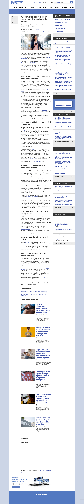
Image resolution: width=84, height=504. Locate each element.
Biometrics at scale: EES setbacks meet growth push (63, 42)
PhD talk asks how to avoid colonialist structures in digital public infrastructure (63, 168)
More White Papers (59, 207)
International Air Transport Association (29, 294)
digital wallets (29, 293)
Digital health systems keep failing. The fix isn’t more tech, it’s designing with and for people (63, 137)
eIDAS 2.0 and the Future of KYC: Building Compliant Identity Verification (64, 225)
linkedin (46, 2)
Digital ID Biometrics (59, 176)
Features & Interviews (33, 8)
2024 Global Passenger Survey (37, 62)
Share (15, 16)
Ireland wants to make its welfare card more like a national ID (64, 60)
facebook (50, 2)
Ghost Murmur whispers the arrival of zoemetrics (63, 90)
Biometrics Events (64, 8)
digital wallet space (42, 179)
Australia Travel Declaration (44, 141)
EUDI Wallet (37, 216)
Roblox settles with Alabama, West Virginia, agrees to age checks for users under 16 (43, 399)
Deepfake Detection (59, 25)
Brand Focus (44, 8)
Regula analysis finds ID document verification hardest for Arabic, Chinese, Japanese (43, 354)
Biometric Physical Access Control (62, 19)
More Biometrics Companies (61, 111)
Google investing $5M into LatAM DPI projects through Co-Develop (63, 86)
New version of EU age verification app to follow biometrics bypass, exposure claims (63, 51)
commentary (23, 66)
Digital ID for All (21, 8)
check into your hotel (25, 229)
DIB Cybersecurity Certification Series (64, 240)
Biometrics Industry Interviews (62, 141)
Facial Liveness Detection (60, 31)
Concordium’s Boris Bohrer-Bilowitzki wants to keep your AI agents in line (63, 127)
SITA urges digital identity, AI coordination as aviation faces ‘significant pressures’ (62, 73)
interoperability (42, 294)
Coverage (23, 185)
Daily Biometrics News (60, 93)
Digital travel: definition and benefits (63, 204)
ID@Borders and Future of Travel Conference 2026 (64, 219)
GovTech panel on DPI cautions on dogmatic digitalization (62, 173)
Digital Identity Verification (61, 22)
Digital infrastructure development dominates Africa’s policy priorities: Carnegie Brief (63, 162)
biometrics (44, 110)
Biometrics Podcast (71, 8)
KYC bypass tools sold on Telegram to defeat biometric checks (63, 78)
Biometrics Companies (50, 8)
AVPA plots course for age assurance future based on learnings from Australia (43, 332)
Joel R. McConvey (35, 29)
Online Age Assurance (60, 28)
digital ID (31, 291)
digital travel (37, 291)
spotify (52, 2)
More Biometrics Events (60, 243)
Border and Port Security (38, 31)
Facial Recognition (46, 31)
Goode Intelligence (45, 293)
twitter (48, 2)
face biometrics (37, 293)
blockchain (27, 242)
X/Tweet (15, 18)
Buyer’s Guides (27, 8)
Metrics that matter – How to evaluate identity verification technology (63, 201)
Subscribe (40, 2)
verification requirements (32, 196)
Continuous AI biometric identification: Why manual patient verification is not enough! (63, 118)
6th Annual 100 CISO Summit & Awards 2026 (64, 231)
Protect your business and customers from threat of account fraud (63, 187)
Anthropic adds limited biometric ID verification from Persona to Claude (63, 64)
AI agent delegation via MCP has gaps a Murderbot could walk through (63, 82)
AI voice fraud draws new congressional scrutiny (60, 68)
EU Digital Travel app (31, 158)
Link (14, 20)
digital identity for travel (37, 149)
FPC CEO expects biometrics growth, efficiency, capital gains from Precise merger (63, 132)
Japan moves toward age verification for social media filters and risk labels (43, 309)
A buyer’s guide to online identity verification (62, 191)
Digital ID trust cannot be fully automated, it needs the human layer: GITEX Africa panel (63, 157)
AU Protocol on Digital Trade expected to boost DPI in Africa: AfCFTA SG (63, 152)
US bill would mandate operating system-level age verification (62, 56)
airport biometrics (24, 291)
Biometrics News (15, 8)
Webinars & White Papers (57, 8)
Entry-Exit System (37, 161)
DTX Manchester (64, 235)
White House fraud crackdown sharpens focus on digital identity (62, 46)
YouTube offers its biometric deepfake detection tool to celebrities (43, 421)
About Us (35, 2)
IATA (22, 62)
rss (44, 2)
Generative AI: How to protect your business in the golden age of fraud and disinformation (63, 196)
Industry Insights (39, 8)
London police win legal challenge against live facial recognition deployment (43, 376)
